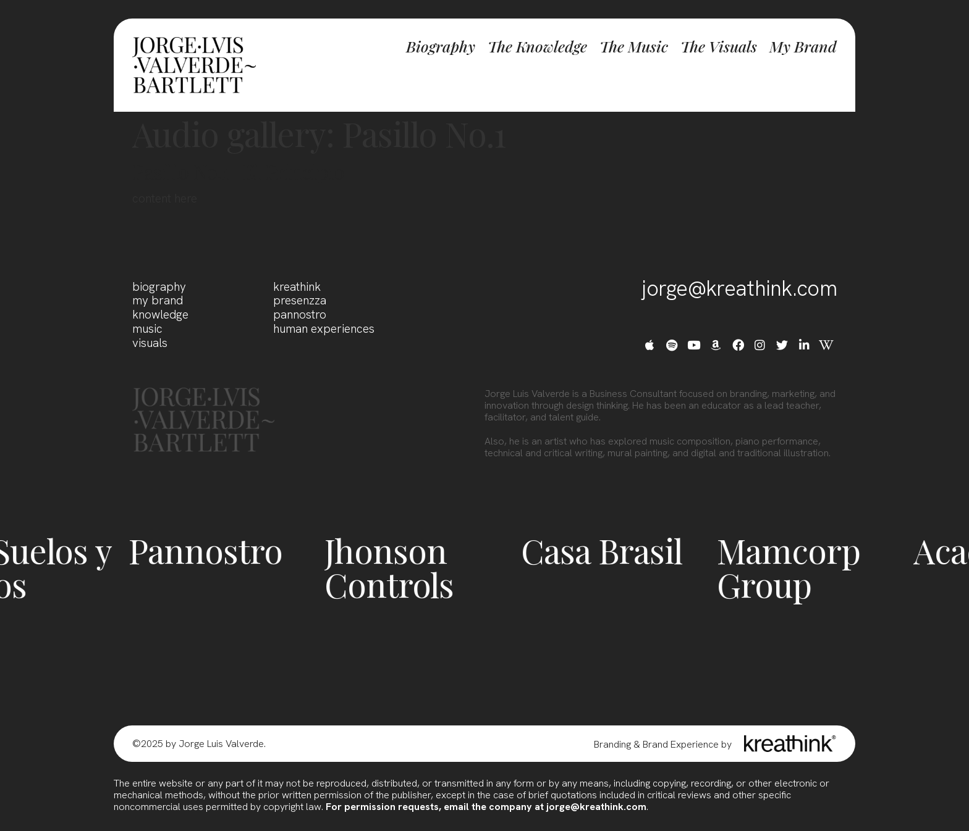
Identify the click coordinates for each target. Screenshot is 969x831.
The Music (633, 46)
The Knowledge (537, 46)
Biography (440, 46)
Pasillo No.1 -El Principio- (243, 171)
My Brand (803, 46)
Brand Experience (681, 744)
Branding (612, 744)
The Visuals (718, 46)
